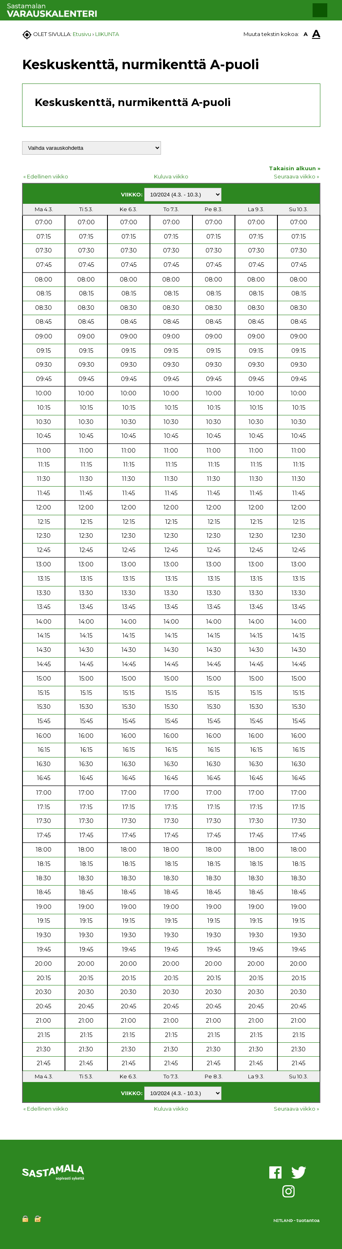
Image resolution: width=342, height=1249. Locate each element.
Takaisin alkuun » (294, 168)
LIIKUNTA (107, 34)
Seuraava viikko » (296, 176)
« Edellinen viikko (45, 176)
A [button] (306, 34)
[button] (320, 10)
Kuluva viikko (171, 176)
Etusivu (82, 34)
